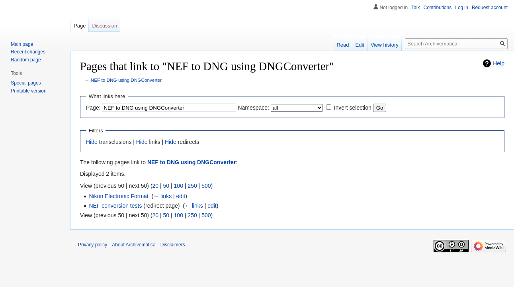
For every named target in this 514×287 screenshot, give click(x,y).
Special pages (26, 83)
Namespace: (253, 107)
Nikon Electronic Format (118, 196)
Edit (360, 45)
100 (178, 186)
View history (385, 45)
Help (498, 63)
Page (80, 26)
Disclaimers (172, 245)
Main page (22, 44)
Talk (415, 7)
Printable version (28, 91)
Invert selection (352, 107)
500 (206, 186)
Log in (461, 7)
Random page (26, 60)
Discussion (104, 26)
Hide (92, 142)
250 (192, 186)
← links (162, 196)
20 (155, 186)
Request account (490, 7)
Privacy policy (92, 245)
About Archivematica (133, 245)
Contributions (438, 7)
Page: (93, 107)
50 (166, 186)
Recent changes (28, 52)
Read (342, 45)
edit (181, 196)
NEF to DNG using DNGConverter (126, 80)
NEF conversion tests (115, 205)
